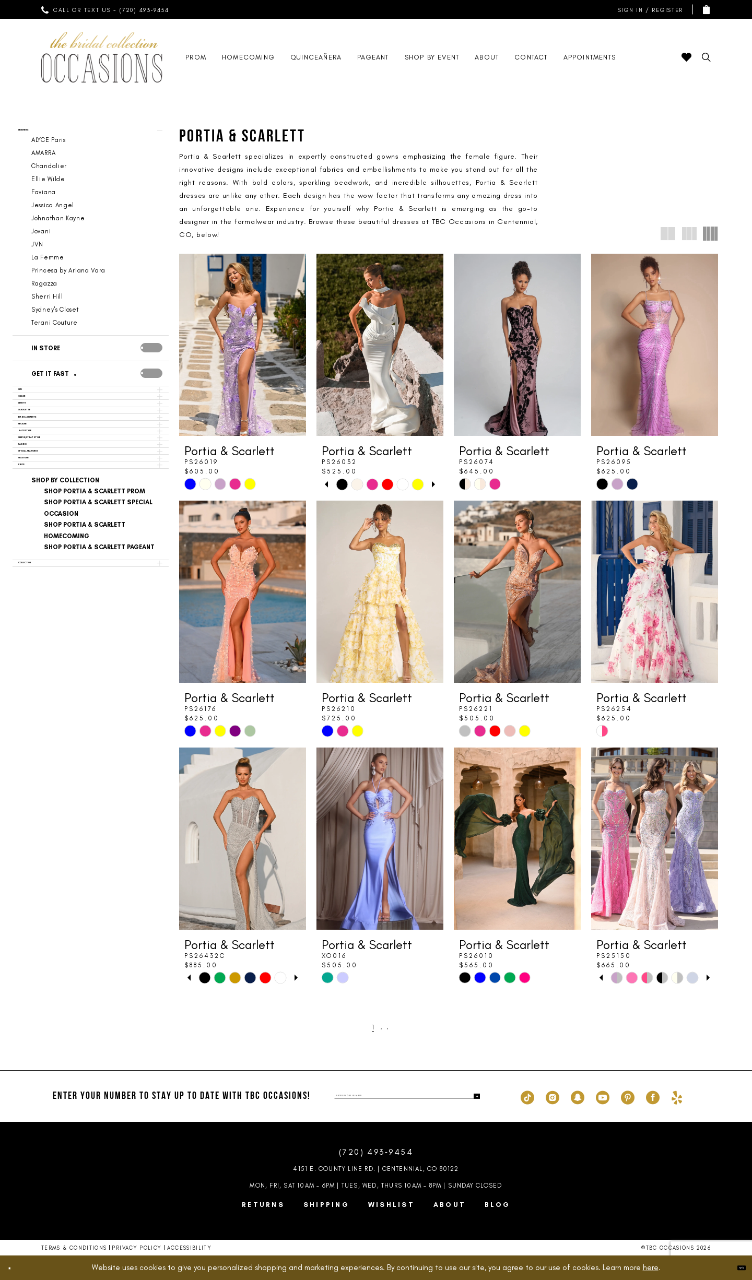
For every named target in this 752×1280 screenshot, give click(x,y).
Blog (497, 1204)
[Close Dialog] (16, 1268)
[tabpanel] (342, 484)
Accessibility (189, 1248)
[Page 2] (381, 1027)
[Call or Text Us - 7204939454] (105, 9)
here (651, 1267)
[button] (648, 10)
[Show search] (706, 57)
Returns (263, 1204)
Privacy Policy (136, 1248)
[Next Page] (395, 1027)
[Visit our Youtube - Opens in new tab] (602, 1096)
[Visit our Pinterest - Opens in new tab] (627, 1096)
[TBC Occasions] (101, 57)
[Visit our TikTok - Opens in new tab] (527, 1096)
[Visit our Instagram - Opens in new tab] (552, 1096)
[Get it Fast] (78, 387)
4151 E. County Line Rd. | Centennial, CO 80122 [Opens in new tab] (376, 1168)
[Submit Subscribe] (471, 1096)
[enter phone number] (407, 1096)
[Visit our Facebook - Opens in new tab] (652, 1096)
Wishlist (391, 1204)
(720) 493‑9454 (376, 1152)
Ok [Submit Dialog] (733, 1267)
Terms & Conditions (74, 1248)
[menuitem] (105, 9)
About (449, 1204)
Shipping (326, 1204)
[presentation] (151, 361)
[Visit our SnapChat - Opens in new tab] (577, 1096)
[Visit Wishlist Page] (686, 57)
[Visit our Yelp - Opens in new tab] (677, 1096)
